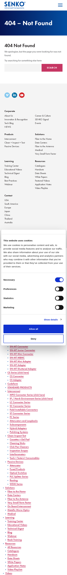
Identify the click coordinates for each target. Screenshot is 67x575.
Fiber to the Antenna (44, 146)
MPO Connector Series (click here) (27, 394)
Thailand (8, 218)
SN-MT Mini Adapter (20, 361)
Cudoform (12, 383)
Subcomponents (18, 424)
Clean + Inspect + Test (14, 142)
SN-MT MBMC (17, 357)
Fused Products (17, 469)
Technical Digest (11, 173)
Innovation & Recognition (16, 119)
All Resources (14, 547)
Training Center (11, 165)
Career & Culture (43, 115)
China (7, 215)
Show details (51, 319)
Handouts (39, 169)
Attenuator (15, 465)
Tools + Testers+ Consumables (24, 458)
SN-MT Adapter (18, 365)
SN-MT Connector (19, 346)
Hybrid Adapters (18, 428)
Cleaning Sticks (17, 443)
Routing (14, 480)
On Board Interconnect (19, 506)
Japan (7, 211)
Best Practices (10, 180)
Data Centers (41, 142)
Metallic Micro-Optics (18, 510)
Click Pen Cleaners (19, 446)
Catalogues (40, 165)
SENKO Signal (42, 119)
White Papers (41, 176)
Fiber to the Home (43, 138)
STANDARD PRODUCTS (19, 387)
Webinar (8, 184)
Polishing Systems (19, 432)
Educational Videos (13, 169)
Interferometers (17, 454)
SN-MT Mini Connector (21, 353)
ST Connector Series (20, 413)
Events (38, 123)
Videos (8, 573)
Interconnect (10, 138)
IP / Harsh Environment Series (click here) (31, 398)
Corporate (9, 111)
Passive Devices (11, 146)
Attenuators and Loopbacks (24, 420)
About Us (8, 115)
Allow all (33, 329)
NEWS (7, 126)
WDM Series (16, 484)
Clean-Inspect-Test (16, 435)
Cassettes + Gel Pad (19, 439)
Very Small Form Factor (45, 153)
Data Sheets (40, 173)
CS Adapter (16, 380)
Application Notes (43, 184)
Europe (7, 207)
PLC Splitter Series (19, 476)
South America (11, 203)
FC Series (14, 417)
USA (6, 200)
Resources (40, 161)
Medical (39, 150)
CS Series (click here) (18, 372)
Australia (8, 222)
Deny (33, 338)
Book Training (14, 539)
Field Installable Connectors (24, 409)
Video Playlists (41, 188)
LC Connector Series (20, 402)
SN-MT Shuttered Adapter (23, 368)
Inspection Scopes (19, 450)
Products (8, 134)
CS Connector (17, 376)
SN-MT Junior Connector (22, 350)
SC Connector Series (20, 406)
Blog (6, 176)
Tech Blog (8, 123)
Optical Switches (18, 472)
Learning (9, 161)
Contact (8, 195)
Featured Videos (42, 180)
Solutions (39, 134)
